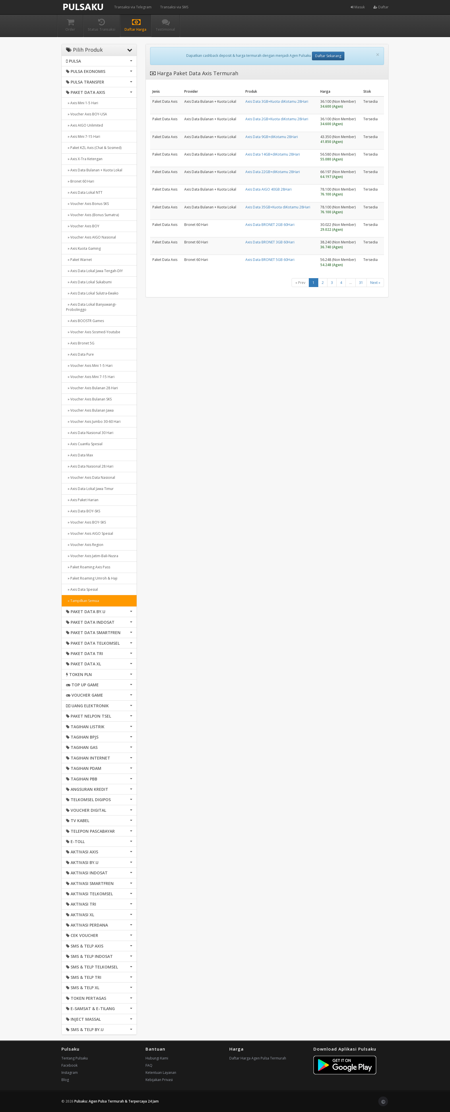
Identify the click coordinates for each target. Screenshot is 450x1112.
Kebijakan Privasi (159, 1079)
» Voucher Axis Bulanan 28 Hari (92, 387)
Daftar (381, 7)
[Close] (377, 55)
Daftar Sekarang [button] (328, 55)
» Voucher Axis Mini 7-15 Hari (90, 376)
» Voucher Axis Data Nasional (90, 477)
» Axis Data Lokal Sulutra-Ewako (92, 293)
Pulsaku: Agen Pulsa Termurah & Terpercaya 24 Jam (116, 1101)
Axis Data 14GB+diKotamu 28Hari (272, 154)
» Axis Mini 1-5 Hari (82, 102)
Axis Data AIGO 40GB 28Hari (268, 189)
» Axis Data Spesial (82, 589)
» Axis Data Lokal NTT (84, 192)
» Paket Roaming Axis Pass (88, 567)
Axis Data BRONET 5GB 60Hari (269, 259)
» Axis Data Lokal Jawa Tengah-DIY (94, 270)
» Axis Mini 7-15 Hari (83, 136)
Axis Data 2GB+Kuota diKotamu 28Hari (276, 119)
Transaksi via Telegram (133, 7)
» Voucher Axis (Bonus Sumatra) (92, 214)
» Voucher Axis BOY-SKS (86, 522)
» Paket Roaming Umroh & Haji (91, 578)
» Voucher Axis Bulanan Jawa (90, 410)
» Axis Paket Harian (82, 499)
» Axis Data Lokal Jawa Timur (90, 488)
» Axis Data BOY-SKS (83, 511)
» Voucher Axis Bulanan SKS (89, 399)
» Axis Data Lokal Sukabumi (89, 282)
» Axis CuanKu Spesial (84, 443)
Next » (375, 282)
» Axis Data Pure (80, 354)
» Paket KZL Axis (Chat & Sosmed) (93, 147)
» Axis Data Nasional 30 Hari (89, 432)
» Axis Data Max (79, 455)
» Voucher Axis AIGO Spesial (89, 533)
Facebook (69, 1065)
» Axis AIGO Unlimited (84, 125)
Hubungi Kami (157, 1058)
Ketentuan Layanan (161, 1072)
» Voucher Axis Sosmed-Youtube (93, 332)
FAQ (149, 1065)
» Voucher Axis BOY (82, 226)
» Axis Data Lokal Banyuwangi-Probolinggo (91, 307)
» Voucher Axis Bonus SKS (87, 203)
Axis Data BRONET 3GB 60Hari (269, 242)
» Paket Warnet (79, 259)
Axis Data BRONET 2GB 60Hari (269, 224)
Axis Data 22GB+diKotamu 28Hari (272, 171)
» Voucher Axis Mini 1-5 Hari (89, 365)
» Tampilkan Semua (82, 600)
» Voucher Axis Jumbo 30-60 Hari (93, 421)
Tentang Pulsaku (74, 1058)
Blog (65, 1079)
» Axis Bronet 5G (80, 343)
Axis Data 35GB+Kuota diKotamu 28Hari (277, 207)
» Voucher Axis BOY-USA (86, 114)
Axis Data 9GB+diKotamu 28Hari (271, 136)
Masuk (358, 7)
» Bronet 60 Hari (80, 181)
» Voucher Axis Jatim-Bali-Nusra (92, 555)
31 (361, 282)
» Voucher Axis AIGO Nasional (91, 237)
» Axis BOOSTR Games (85, 320)
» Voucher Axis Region (84, 544)
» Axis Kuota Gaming (83, 248)
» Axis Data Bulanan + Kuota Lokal (94, 170)
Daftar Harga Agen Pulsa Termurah (257, 1058)
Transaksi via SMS (174, 7)
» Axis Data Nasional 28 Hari (89, 466)
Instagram (69, 1072)
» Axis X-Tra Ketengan (84, 158)
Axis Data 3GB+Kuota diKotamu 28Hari (276, 101)
